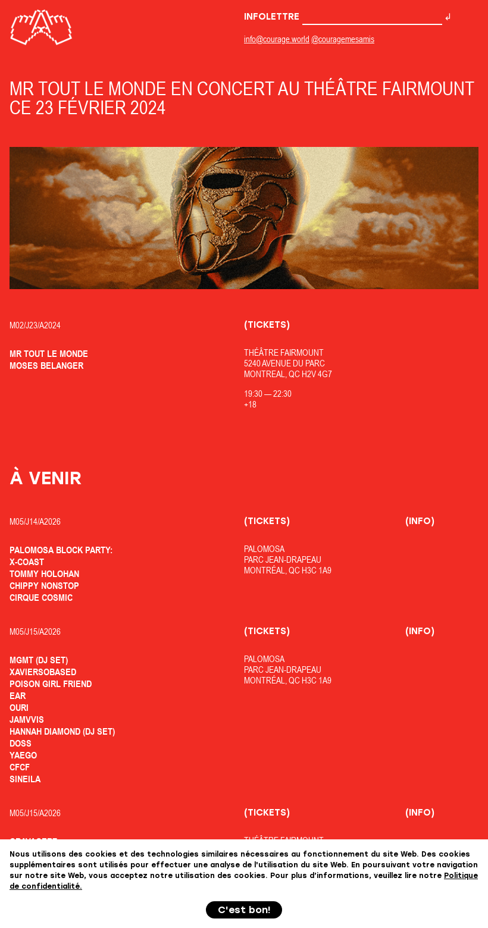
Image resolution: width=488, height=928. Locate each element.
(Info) (419, 521)
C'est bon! (244, 910)
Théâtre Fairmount (284, 352)
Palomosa (264, 549)
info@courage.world (276, 39)
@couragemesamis (342, 39)
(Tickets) (267, 324)
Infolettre (343, 16)
